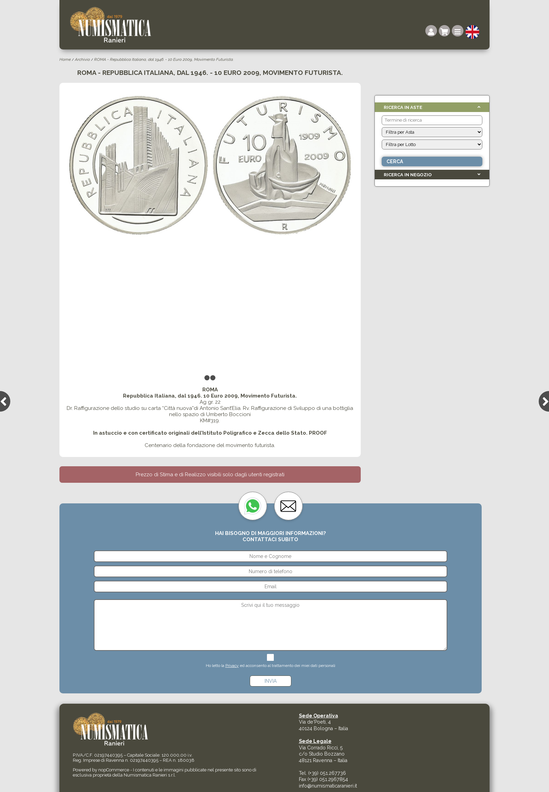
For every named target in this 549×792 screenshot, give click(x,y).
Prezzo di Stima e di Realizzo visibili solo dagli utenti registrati (210, 474)
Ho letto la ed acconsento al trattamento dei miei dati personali (270, 665)
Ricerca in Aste (403, 107)
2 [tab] (213, 378)
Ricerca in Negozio (408, 174)
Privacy (232, 665)
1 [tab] (207, 378)
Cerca (394, 161)
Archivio (82, 59)
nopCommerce (113, 769)
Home (65, 59)
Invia (271, 681)
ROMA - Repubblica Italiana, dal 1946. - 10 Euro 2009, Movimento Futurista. (164, 59)
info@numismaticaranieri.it (328, 786)
